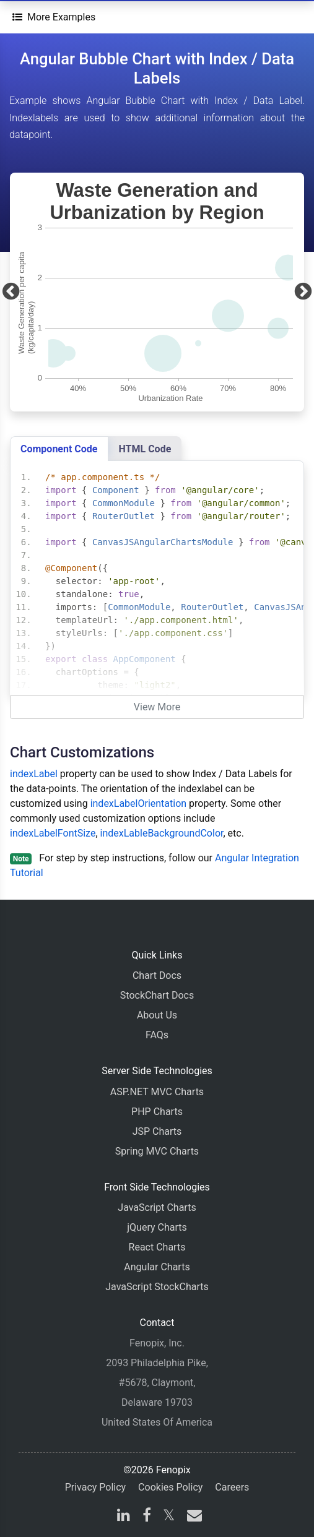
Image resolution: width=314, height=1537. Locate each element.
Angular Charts (157, 1267)
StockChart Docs (157, 995)
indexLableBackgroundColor (162, 833)
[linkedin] (123, 1517)
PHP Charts (157, 1111)
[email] (192, 1517)
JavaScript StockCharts (157, 1287)
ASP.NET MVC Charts (157, 1092)
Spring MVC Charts (157, 1151)
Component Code (59, 449)
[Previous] (10, 292)
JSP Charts (157, 1131)
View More (157, 707)
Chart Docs (157, 975)
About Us (157, 1015)
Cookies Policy (170, 1487)
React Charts (157, 1247)
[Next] (303, 292)
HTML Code (145, 449)
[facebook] (146, 1517)
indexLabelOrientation (138, 803)
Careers (232, 1487)
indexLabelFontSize (52, 833)
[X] (169, 1517)
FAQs (157, 1035)
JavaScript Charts (157, 1207)
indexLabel (34, 774)
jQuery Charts (156, 1227)
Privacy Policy (95, 1487)
